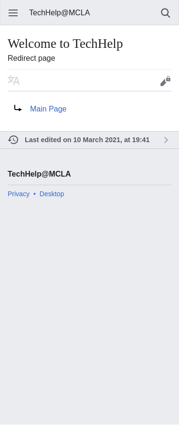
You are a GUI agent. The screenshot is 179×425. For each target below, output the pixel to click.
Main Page (48, 109)
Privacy (19, 194)
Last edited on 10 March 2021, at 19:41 (87, 140)
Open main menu (13, 13)
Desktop (52, 194)
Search (165, 13)
